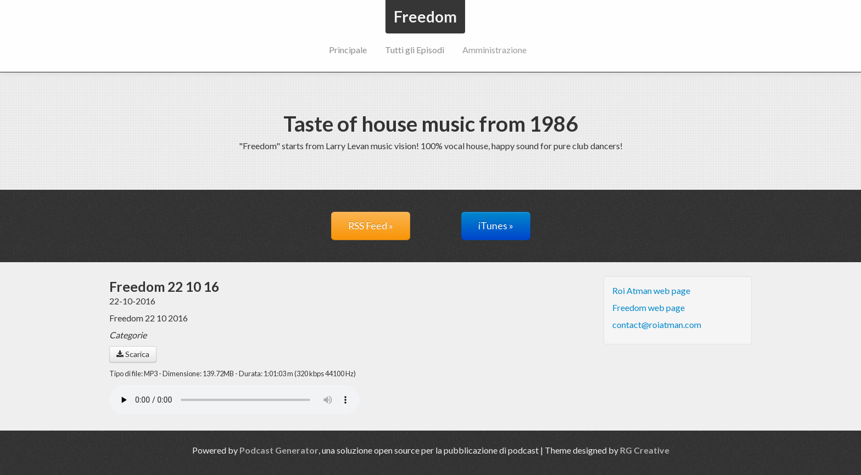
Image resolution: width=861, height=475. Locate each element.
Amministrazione (494, 49)
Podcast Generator (278, 450)
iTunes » (495, 225)
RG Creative (644, 450)
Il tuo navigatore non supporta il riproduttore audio (234, 400)
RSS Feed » (370, 225)
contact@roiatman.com (656, 324)
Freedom (425, 16)
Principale (348, 49)
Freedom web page (648, 307)
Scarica (132, 354)
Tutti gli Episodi (414, 49)
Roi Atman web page (651, 290)
